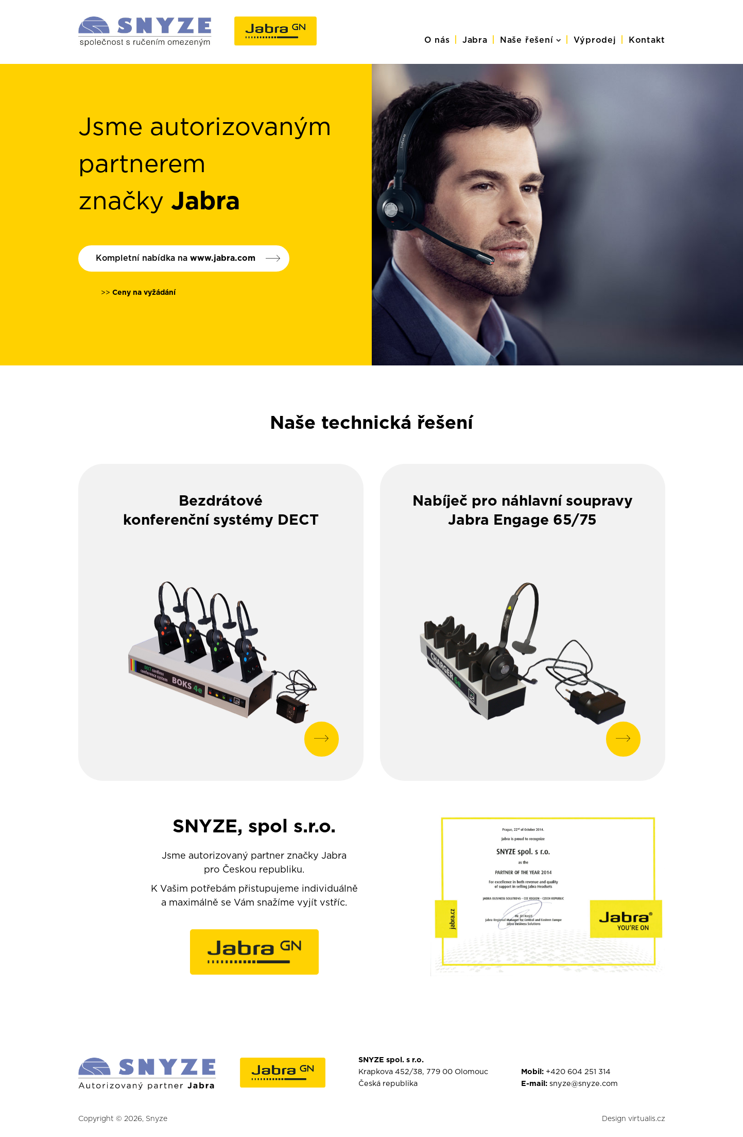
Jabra (475, 40)
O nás (437, 40)
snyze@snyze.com (583, 1084)
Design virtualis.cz (633, 1119)
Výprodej (595, 40)
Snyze (156, 1119)
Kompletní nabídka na (176, 258)
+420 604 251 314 (578, 1072)
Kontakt (647, 40)
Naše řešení (531, 40)
